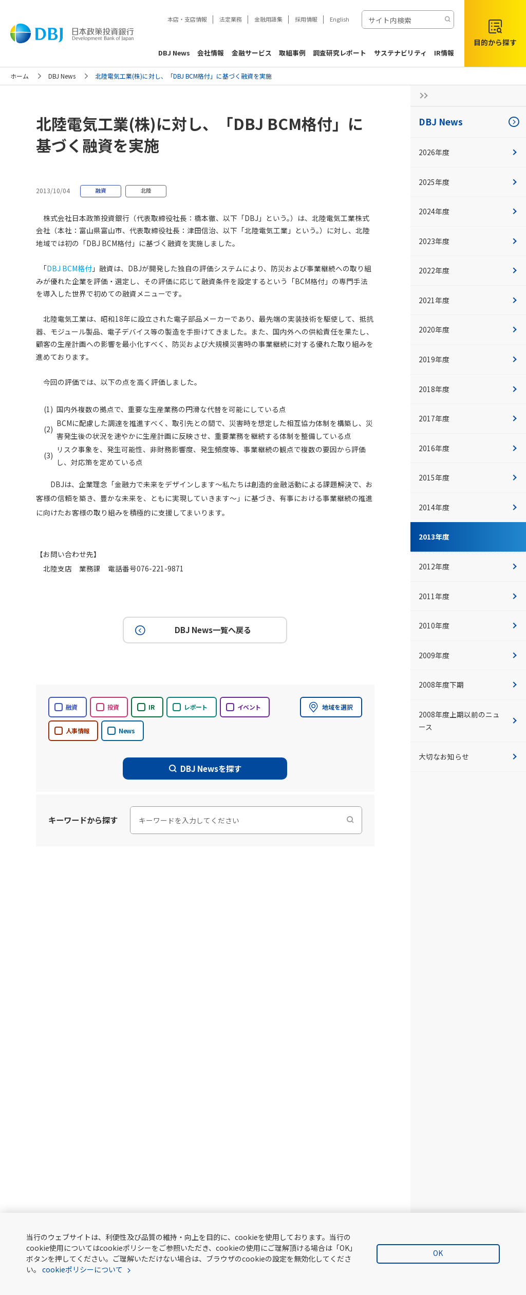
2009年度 (468, 655)
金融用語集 (268, 19)
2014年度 (468, 507)
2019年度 (468, 359)
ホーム (19, 75)
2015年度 (468, 477)
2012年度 (468, 566)
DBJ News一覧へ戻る (191, 630)
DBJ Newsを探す (205, 768)
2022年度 (468, 270)
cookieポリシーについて (82, 1269)
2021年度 (468, 300)
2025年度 (468, 182)
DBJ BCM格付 (69, 268)
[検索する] (447, 19)
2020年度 (468, 329)
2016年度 (468, 448)
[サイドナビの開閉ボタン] (420, 95)
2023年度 (468, 241)
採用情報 (306, 19)
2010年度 (468, 625)
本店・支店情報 (187, 19)
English (339, 19)
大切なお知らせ (468, 756)
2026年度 (468, 152)
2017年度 (468, 418)
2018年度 (468, 389)
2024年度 (468, 211)
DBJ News (62, 75)
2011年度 (468, 596)
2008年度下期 (468, 684)
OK (438, 1253)
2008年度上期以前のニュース (468, 720)
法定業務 (230, 19)
